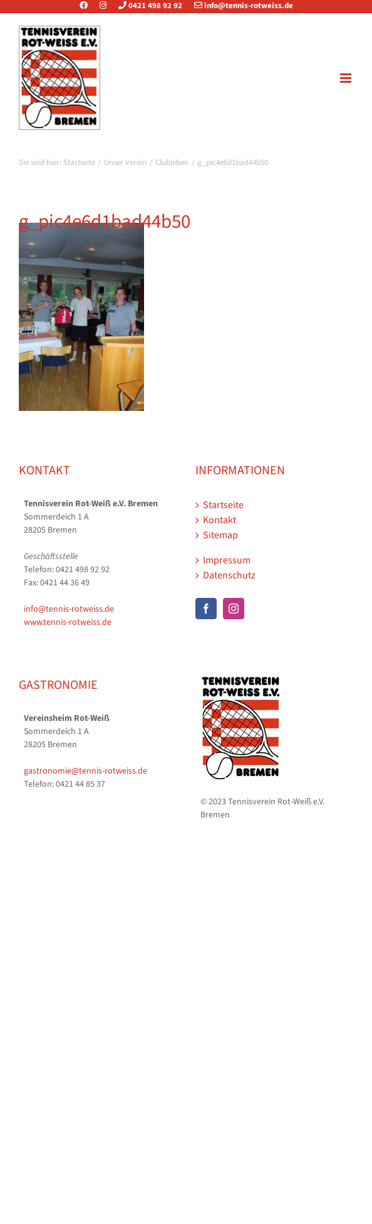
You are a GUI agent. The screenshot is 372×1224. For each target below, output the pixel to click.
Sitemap (220, 535)
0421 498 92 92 (145, 5)
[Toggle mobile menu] (346, 78)
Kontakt (219, 520)
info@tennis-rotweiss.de (238, 5)
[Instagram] (233, 608)
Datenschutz (229, 575)
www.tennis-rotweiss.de (67, 622)
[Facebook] (206, 608)
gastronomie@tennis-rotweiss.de (85, 771)
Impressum (227, 560)
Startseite (223, 505)
